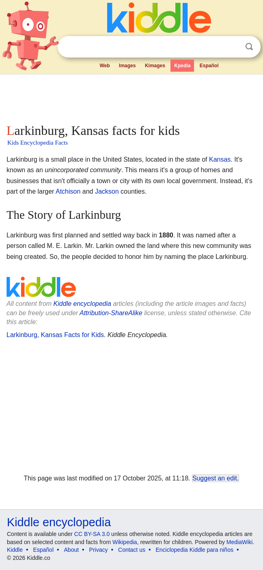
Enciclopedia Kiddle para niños (194, 550)
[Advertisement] (131, 97)
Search (249, 47)
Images (127, 65)
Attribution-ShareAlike (111, 313)
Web (104, 65)
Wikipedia (124, 542)
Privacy (98, 550)
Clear (232, 47)
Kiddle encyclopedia (82, 303)
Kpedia (182, 65)
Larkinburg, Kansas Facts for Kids (55, 334)
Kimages (155, 65)
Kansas (220, 159)
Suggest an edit (214, 478)
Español (209, 65)
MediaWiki (239, 542)
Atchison (68, 191)
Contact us (131, 550)
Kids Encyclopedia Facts (37, 142)
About (71, 550)
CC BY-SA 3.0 (92, 534)
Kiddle (15, 550)
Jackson (107, 191)
